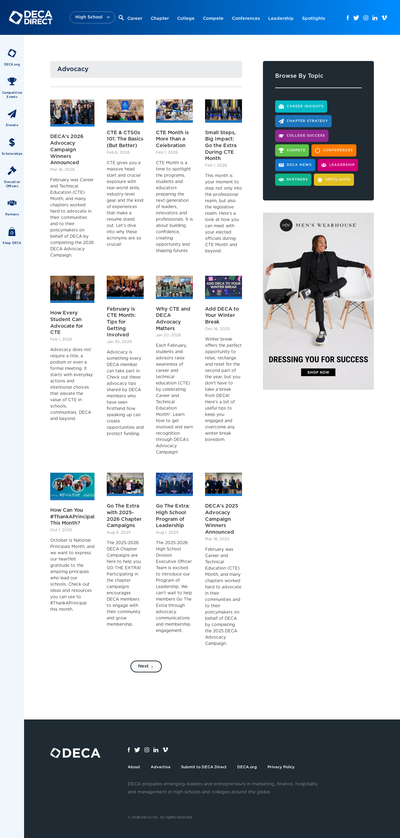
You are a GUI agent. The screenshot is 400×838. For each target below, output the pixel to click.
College (186, 18)
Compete (213, 18)
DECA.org (247, 767)
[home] (30, 17)
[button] (92, 17)
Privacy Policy (281, 767)
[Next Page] (146, 667)
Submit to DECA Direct (204, 767)
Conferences (246, 18)
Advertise (161, 767)
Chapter (160, 18)
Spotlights (313, 18)
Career (134, 18)
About (134, 767)
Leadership (281, 18)
